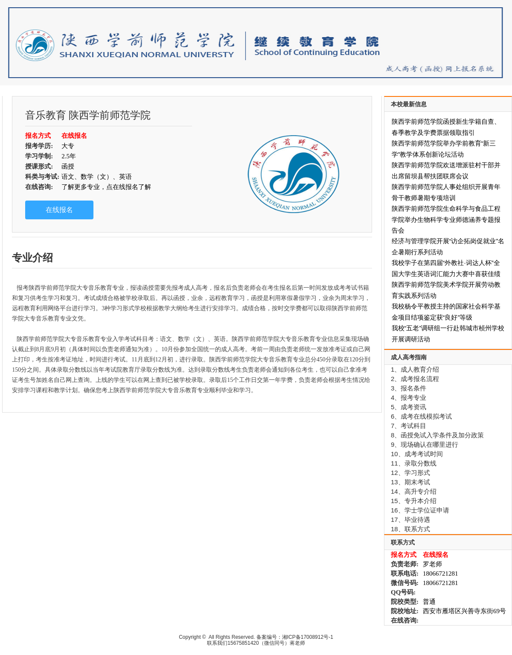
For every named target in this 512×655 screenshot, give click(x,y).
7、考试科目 (408, 425)
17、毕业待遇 (410, 519)
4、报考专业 (408, 397)
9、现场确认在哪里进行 (424, 444)
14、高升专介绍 (413, 491)
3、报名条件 (408, 388)
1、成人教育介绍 (415, 369)
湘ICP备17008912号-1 (307, 637)
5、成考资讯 (408, 406)
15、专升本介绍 (413, 500)
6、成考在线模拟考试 (421, 416)
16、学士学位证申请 (420, 510)
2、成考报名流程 (415, 378)
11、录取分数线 (413, 463)
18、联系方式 (410, 529)
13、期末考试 (410, 482)
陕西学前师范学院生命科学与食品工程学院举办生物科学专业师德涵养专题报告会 (446, 219)
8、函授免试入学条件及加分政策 (437, 435)
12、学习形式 (410, 472)
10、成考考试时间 (417, 453)
